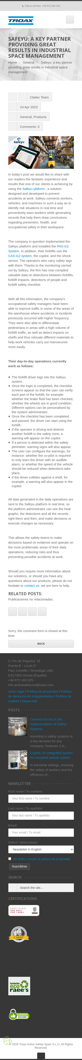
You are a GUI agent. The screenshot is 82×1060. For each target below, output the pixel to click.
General (28, 62)
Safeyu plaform (34, 189)
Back (41, 644)
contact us (31, 585)
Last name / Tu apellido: (25, 808)
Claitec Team (39, 97)
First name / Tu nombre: (25, 791)
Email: (12, 825)
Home (12, 62)
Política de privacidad (42, 691)
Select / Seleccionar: (23, 842)
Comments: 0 (30, 126)
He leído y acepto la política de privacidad (41, 859)
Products (39, 117)
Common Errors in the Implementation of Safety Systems (48, 724)
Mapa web (29, 701)
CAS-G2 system (20, 256)
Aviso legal (16, 691)
